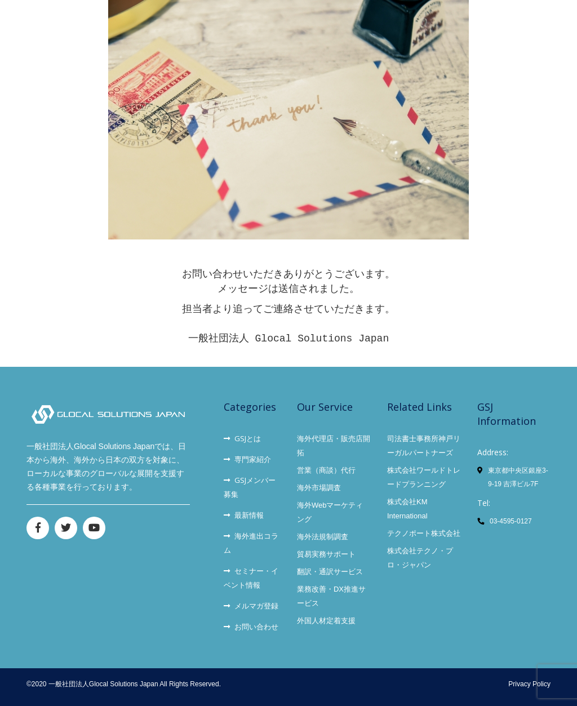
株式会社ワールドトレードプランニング (423, 477)
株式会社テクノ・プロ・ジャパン (420, 558)
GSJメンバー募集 (250, 487)
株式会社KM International (407, 509)
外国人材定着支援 (326, 620)
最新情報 (244, 515)
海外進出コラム (251, 543)
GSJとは (242, 438)
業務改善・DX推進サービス (331, 596)
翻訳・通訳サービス (330, 571)
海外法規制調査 (322, 536)
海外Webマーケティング (330, 512)
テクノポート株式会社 (423, 533)
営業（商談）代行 (326, 470)
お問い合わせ (251, 626)
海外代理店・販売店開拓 (333, 445)
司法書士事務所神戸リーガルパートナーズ (423, 445)
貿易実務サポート (326, 554)
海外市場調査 (319, 487)
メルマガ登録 (251, 606)
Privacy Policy (529, 684)
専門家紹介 (247, 459)
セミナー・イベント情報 (251, 578)
